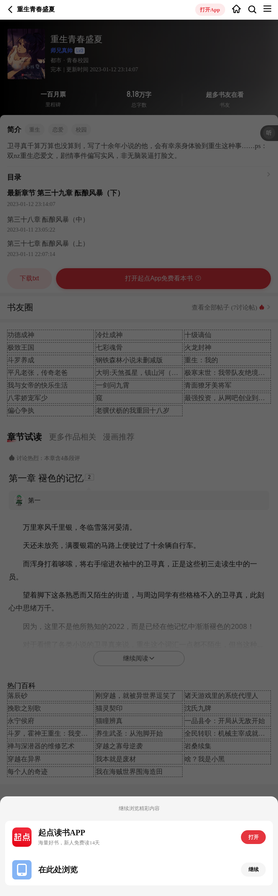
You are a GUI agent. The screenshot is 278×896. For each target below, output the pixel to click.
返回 (10, 9)
